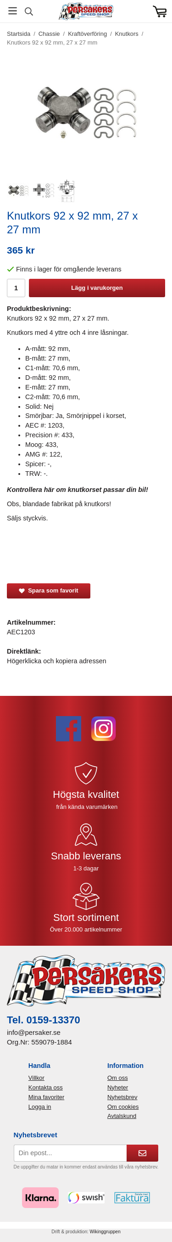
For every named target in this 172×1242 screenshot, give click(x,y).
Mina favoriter (46, 1097)
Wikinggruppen (105, 1231)
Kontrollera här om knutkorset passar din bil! (77, 489)
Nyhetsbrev (122, 1097)
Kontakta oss (45, 1087)
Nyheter (117, 1087)
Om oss (117, 1077)
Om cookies (123, 1106)
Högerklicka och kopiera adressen (56, 661)
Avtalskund (121, 1115)
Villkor (36, 1077)
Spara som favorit (48, 590)
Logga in (39, 1106)
